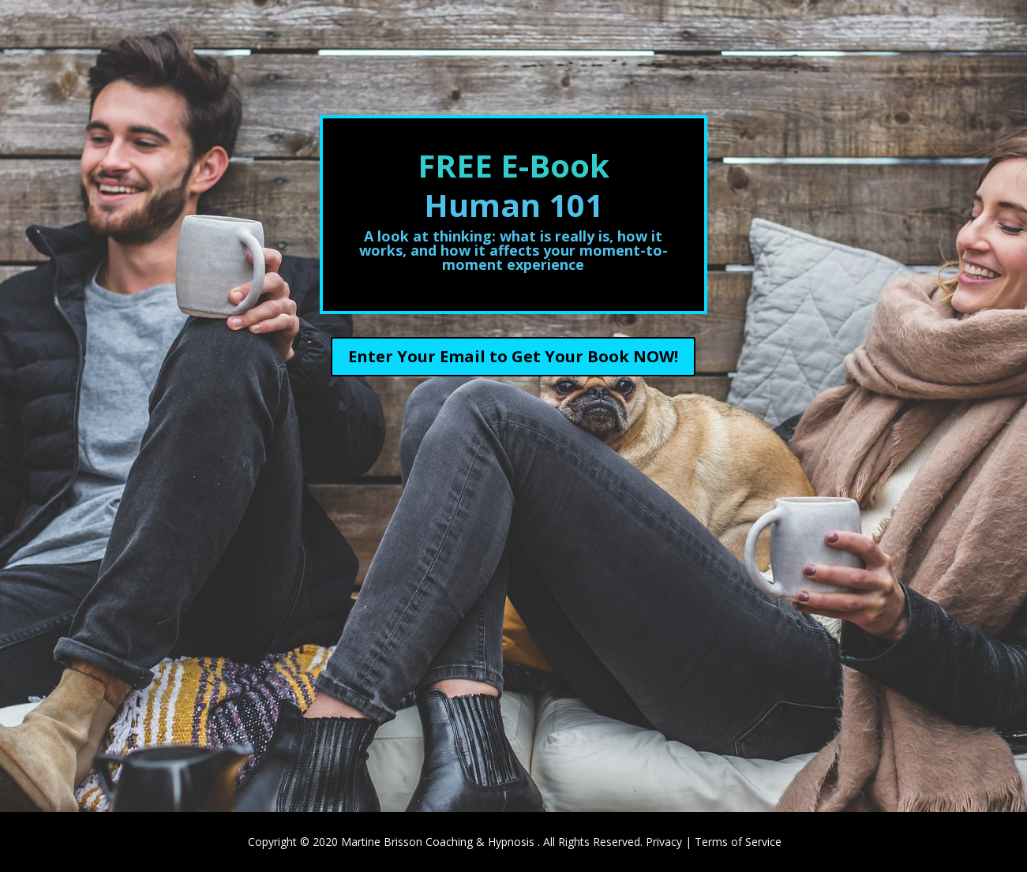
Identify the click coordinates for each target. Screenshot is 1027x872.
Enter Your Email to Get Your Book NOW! (513, 356)
